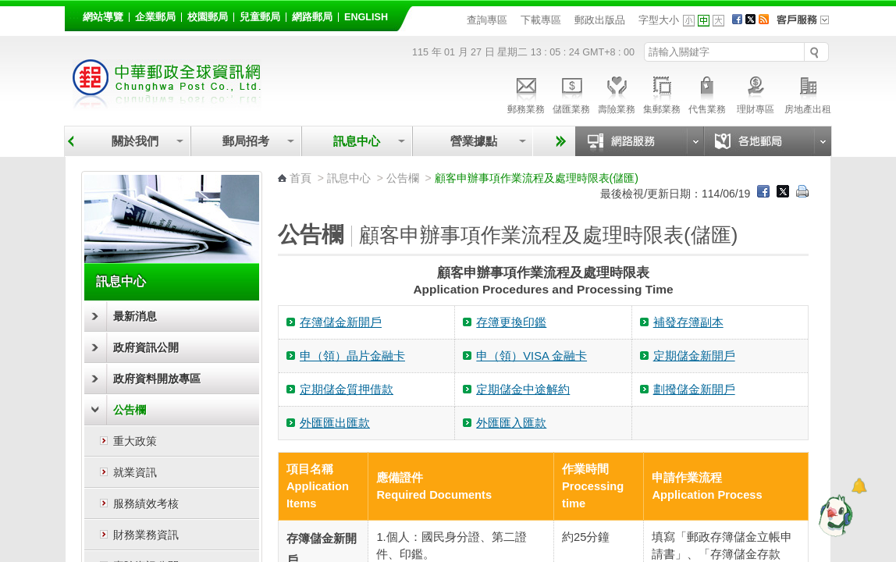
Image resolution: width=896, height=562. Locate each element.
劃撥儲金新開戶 (694, 389)
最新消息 (135, 316)
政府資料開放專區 (157, 378)
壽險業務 (616, 93)
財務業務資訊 (146, 534)
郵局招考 (245, 141)
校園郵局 (207, 17)
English (366, 17)
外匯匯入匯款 (511, 423)
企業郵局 (155, 17)
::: (74, 14)
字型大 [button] (718, 21)
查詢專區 (487, 20)
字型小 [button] (689, 21)
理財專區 (755, 93)
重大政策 (135, 441)
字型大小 (658, 20)
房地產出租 (807, 93)
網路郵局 (312, 17)
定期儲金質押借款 (346, 389)
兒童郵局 (260, 17)
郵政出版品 (599, 20)
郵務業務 (526, 93)
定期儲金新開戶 (694, 356)
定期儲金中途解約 (523, 389)
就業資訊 (135, 472)
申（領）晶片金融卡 (352, 356)
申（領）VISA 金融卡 (531, 356)
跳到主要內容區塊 (8, 8)
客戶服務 (808, 25)
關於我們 (135, 141)
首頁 (300, 178)
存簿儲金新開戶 (341, 322)
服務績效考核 (146, 503)
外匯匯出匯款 (335, 423)
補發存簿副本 (688, 322)
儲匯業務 (571, 93)
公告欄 (129, 410)
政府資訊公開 (146, 347)
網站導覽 (103, 17)
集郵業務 (662, 93)
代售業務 (707, 93)
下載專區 (541, 20)
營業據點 (472, 141)
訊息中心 (356, 141)
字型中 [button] (703, 21)
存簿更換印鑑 (511, 322)
